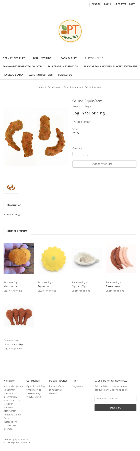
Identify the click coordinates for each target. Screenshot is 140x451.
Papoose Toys (56, 386)
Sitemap (8, 428)
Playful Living (95, 58)
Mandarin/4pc (13, 286)
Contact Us (65, 74)
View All (53, 393)
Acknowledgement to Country (22, 66)
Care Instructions (41, 74)
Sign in (108, 4)
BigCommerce (21, 439)
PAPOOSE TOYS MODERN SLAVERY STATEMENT (110, 66)
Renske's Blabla (13, 74)
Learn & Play (69, 58)
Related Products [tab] (17, 230)
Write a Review (82, 121)
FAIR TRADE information (63, 66)
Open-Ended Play (15, 58)
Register (121, 4)
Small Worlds (43, 58)
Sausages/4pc (115, 286)
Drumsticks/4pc (14, 344)
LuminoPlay (55, 389)
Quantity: (77, 148)
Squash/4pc (45, 286)
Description (14, 205)
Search (96, 4)
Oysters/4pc (80, 286)
